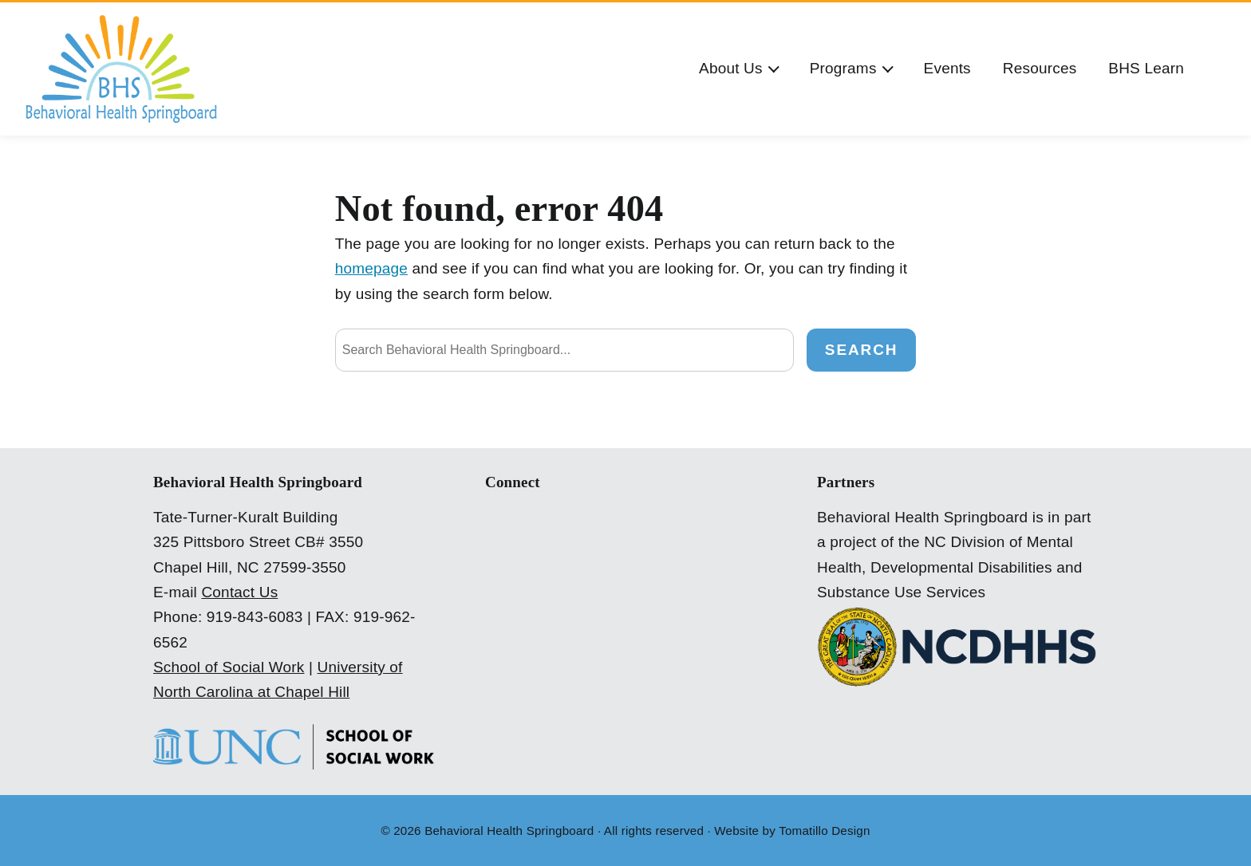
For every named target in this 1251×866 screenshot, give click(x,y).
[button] (738, 69)
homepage (371, 268)
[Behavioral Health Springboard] (121, 69)
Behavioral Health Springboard (509, 830)
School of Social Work (229, 667)
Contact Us (239, 592)
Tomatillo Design (824, 830)
